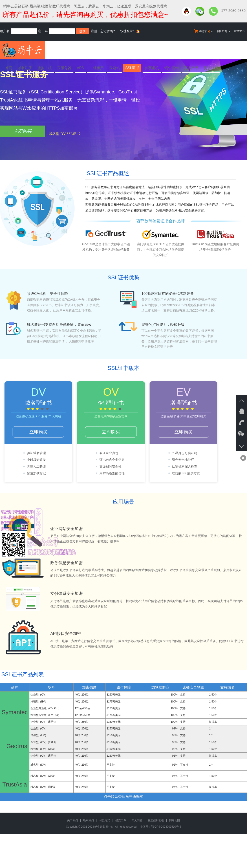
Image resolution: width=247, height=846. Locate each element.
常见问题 (137, 820)
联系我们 (88, 820)
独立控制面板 (156, 820)
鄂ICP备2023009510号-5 (166, 826)
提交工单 (120, 820)
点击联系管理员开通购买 (123, 797)
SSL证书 (132, 68)
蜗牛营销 (171, 68)
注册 (94, 31)
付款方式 (104, 820)
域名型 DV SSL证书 (64, 134)
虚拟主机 (44, 68)
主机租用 (96, 68)
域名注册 (25, 68)
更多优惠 (211, 68)
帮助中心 (239, 31)
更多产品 (191, 68)
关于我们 (72, 820)
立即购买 (22, 131)
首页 (8, 68)
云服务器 (64, 68)
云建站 (114, 68)
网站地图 (174, 820)
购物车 (204, 31)
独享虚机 (152, 68)
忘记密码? (107, 31)
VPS (80, 68)
